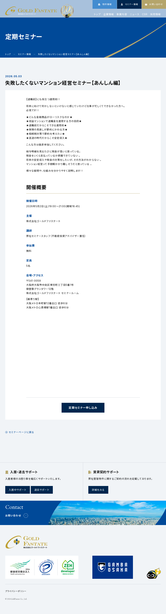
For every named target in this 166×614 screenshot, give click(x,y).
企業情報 (108, 14)
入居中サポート (17, 489)
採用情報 (155, 14)
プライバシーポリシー (15, 591)
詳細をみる (98, 489)
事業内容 (121, 14)
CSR (144, 14)
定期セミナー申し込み (83, 407)
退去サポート (41, 489)
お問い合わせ (13, 515)
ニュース (134, 14)
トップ (97, 14)
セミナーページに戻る (21, 432)
